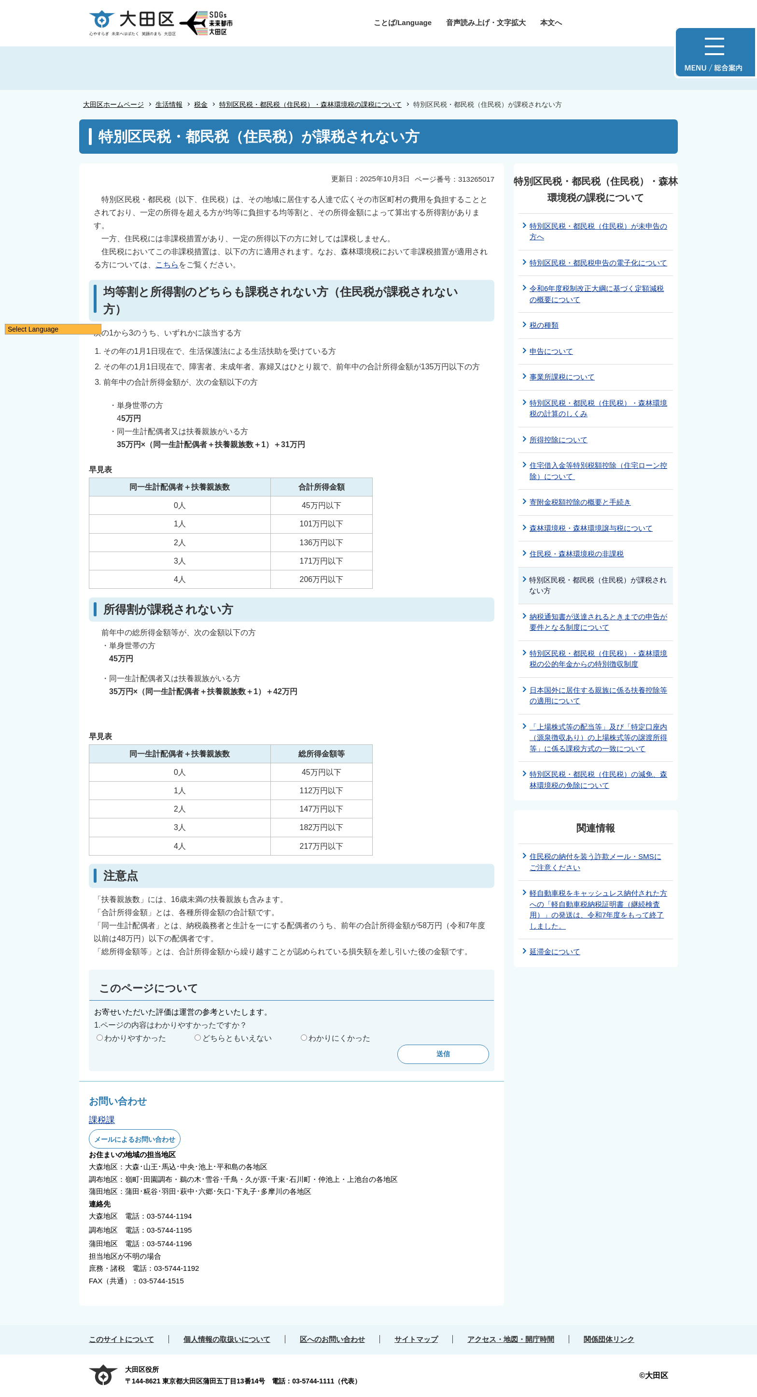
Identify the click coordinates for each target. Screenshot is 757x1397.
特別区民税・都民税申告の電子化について (598, 263)
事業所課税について (562, 377)
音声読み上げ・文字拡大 (486, 22)
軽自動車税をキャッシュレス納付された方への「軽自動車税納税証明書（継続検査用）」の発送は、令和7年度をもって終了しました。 (598, 909)
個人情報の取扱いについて (226, 1339)
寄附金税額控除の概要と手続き (580, 502)
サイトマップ (416, 1339)
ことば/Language (403, 22)
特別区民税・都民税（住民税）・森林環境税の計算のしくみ (598, 408)
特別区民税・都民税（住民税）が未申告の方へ (598, 231)
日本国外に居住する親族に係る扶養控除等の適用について (598, 695)
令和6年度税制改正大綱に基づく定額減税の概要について (597, 294)
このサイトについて (121, 1339)
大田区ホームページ (113, 104)
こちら (167, 265)
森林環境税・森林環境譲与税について (591, 528)
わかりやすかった (135, 1038)
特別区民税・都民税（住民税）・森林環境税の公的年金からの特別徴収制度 (598, 659)
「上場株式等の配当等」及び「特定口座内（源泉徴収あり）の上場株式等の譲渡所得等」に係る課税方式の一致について (598, 738)
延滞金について (555, 951)
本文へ (551, 22)
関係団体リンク (609, 1339)
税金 (201, 104)
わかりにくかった (339, 1038)
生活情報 (168, 104)
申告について (551, 351)
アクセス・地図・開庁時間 (510, 1339)
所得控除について (559, 440)
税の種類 (544, 325)
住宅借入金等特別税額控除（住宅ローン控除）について (598, 470)
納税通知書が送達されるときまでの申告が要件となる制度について (598, 622)
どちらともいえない (237, 1038)
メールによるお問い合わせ (134, 1139)
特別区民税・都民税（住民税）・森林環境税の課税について (310, 104)
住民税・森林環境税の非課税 (577, 554)
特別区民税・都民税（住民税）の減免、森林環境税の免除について (598, 779)
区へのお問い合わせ (332, 1339)
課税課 (102, 1120)
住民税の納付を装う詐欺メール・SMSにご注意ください (595, 862)
